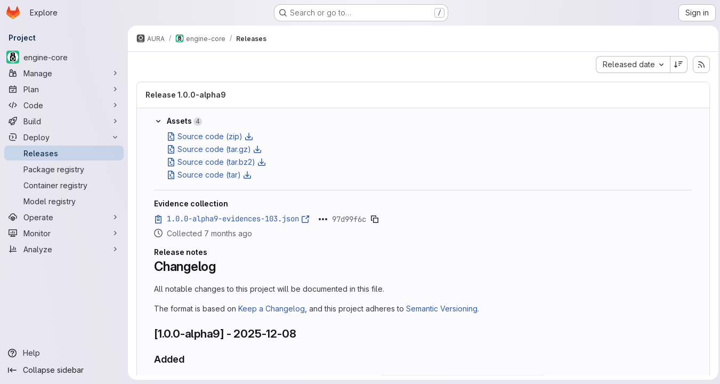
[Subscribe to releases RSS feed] (698, 64)
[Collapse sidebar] (64, 370)
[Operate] (64, 217)
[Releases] (64, 153)
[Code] (64, 105)
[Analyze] (64, 249)
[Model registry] (64, 201)
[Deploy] (64, 137)
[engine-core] (64, 57)
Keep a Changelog (271, 308)
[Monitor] (64, 233)
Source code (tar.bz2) (216, 161)
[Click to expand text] (323, 219)
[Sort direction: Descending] (676, 64)
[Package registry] (64, 169)
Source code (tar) (209, 174)
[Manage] (64, 73)
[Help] (64, 353)
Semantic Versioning (442, 308)
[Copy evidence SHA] (374, 219)
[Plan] (64, 89)
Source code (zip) (210, 136)
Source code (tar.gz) (214, 149)
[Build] (64, 121)
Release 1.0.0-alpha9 (185, 94)
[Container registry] (64, 185)
